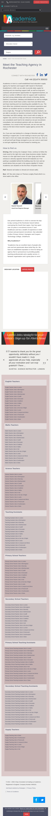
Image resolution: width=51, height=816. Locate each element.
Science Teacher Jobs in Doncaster (14, 485)
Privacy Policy (31, 788)
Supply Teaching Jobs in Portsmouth (14, 740)
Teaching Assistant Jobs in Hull (13, 536)
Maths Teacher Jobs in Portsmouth (14, 458)
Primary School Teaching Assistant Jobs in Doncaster (19, 660)
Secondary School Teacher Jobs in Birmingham (17, 607)
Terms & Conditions (13, 791)
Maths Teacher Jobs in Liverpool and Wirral (16, 456)
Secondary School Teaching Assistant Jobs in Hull (18, 710)
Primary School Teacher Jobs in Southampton (17, 591)
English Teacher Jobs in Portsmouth (14, 414)
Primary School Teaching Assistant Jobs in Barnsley (18, 653)
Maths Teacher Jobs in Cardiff (13, 440)
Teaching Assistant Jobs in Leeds (13, 540)
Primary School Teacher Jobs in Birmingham (16, 563)
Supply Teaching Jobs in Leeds (13, 744)
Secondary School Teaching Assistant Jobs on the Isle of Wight (21, 712)
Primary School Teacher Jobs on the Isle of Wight (18, 582)
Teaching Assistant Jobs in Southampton (15, 547)
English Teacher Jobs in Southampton (15, 417)
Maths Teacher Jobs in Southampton (14, 460)
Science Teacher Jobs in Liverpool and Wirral (17, 499)
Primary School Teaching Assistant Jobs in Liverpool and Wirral (21, 673)
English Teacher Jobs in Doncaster (14, 398)
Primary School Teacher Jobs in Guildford (16, 575)
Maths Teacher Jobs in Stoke (12, 462)
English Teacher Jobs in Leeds (13, 410)
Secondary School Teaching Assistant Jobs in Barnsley (19, 696)
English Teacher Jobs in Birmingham (14, 389)
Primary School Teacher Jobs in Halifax (15, 577)
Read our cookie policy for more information (32, 808)
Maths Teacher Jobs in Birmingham (14, 433)
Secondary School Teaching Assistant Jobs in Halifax (19, 664)
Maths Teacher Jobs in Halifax (13, 447)
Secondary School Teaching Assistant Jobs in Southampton (20, 721)
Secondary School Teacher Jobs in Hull (15, 623)
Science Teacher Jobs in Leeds (13, 497)
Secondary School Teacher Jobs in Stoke (16, 636)
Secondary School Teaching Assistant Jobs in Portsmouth (20, 719)
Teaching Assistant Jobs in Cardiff (14, 527)
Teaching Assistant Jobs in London (14, 518)
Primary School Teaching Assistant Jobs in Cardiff (18, 657)
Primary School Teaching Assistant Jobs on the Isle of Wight (20, 669)
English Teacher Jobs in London (13, 387)
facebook (37, 74)
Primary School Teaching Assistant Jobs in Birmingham (19, 650)
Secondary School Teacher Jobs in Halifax (16, 621)
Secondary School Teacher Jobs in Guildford (16, 618)
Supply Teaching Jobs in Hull (12, 749)
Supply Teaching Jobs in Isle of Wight (15, 747)
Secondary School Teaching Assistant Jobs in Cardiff (19, 701)
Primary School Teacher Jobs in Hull (14, 579)
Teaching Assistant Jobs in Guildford (14, 531)
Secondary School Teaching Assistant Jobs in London (19, 692)
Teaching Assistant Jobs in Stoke (13, 549)
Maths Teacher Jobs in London (13, 431)
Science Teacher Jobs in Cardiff (13, 483)
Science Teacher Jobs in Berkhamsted (15, 481)
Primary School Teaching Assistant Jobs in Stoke (17, 680)
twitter (46, 74)
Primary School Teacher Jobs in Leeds (15, 584)
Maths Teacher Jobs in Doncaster (14, 442)
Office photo (27, 269)
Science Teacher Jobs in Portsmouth (14, 501)
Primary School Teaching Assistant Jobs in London (18, 648)
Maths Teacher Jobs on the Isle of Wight (15, 451)
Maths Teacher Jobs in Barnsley (13, 435)
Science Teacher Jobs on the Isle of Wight (16, 495)
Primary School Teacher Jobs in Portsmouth (16, 588)
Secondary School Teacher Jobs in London (16, 605)
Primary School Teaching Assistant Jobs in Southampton (20, 678)
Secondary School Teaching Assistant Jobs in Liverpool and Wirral (22, 717)
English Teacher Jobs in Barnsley (13, 392)
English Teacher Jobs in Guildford (14, 401)
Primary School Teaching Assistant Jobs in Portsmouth (19, 675)
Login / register (41, 2)
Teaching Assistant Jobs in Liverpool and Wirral (17, 543)
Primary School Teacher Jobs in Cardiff (15, 570)
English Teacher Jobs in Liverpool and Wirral (16, 412)
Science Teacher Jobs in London (13, 474)
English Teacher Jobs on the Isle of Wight (16, 408)
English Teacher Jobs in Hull (12, 405)
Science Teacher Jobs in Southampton (15, 504)
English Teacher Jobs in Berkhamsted (15, 394)
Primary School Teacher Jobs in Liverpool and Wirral (18, 586)
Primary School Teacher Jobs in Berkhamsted (17, 568)
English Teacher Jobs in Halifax (13, 403)
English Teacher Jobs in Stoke (13, 419)
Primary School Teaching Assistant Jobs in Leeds (18, 671)
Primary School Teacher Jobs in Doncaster (16, 573)
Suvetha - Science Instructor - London (27, 369)
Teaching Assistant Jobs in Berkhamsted (15, 524)
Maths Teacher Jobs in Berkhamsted (14, 437)
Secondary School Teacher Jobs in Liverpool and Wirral (19, 630)
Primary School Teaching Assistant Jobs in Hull (17, 666)
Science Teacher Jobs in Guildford (14, 488)
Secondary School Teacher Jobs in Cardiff (16, 614)
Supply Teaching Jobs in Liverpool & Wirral (16, 742)
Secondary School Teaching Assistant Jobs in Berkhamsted (20, 698)
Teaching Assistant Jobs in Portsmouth (15, 545)
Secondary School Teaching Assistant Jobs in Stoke (18, 724)
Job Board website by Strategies (15, 788)
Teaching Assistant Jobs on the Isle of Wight (16, 538)
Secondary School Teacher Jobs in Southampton (18, 634)
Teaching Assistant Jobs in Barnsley (14, 522)
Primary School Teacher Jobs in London (15, 561)
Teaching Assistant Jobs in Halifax (14, 534)
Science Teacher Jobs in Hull (12, 492)
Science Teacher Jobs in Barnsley (14, 479)
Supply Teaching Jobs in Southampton (15, 737)
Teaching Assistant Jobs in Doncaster (15, 529)
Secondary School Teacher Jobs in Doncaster (17, 616)
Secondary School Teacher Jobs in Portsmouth (17, 632)
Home (5, 58)
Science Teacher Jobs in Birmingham (15, 476)
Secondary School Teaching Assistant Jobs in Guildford (19, 662)
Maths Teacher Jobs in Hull (12, 449)
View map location (11, 269)
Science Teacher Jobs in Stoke (13, 506)
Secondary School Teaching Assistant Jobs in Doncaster (20, 703)
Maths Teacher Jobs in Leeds (12, 453)
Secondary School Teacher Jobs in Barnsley (16, 609)
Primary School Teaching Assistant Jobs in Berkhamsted (20, 655)
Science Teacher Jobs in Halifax (13, 490)
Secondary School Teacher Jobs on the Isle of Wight (18, 625)
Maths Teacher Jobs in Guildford (13, 444)
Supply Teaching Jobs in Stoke (13, 735)
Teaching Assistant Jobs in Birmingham (15, 520)
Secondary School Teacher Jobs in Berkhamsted (18, 611)
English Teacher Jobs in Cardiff (13, 396)
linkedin (41, 74)
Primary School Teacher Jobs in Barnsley (16, 566)
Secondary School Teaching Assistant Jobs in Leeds (18, 714)
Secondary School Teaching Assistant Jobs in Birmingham (20, 694)
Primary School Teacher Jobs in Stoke (15, 593)
